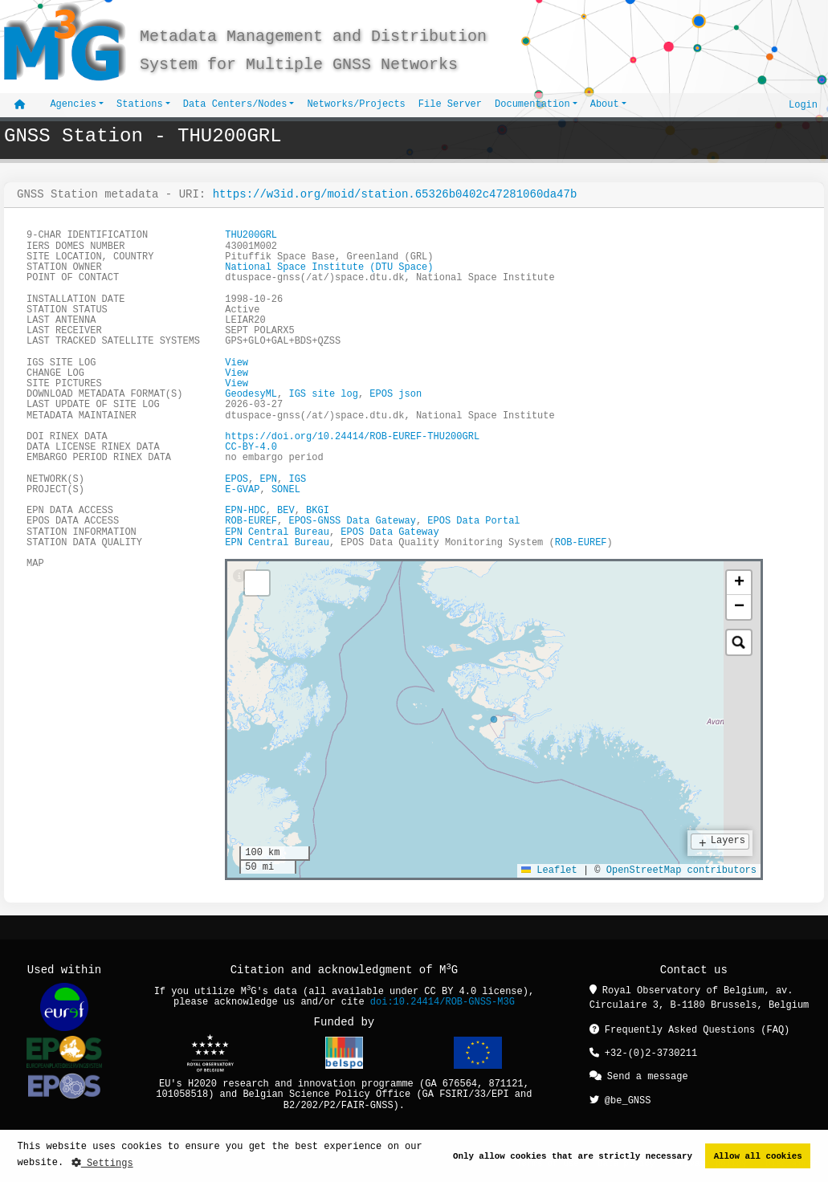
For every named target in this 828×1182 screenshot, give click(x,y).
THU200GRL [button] (251, 236)
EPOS (236, 480)
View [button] (236, 363)
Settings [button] (102, 1163)
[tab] (239, 577)
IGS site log (322, 394)
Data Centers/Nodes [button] (235, 105)
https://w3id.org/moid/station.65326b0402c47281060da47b (395, 194)
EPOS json (395, 394)
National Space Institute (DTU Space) (329, 268)
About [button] (604, 105)
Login (803, 105)
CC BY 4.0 (450, 993)
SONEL (285, 490)
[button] (739, 583)
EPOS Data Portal (473, 522)
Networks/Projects (356, 105)
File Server (450, 105)
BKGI (317, 511)
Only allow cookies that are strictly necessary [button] (572, 1156)
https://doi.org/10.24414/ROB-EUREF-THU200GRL (352, 437)
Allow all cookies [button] (758, 1156)
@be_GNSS (620, 1099)
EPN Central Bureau (277, 533)
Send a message (638, 1076)
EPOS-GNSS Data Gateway (351, 522)
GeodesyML (251, 394)
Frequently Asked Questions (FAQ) (689, 1030)
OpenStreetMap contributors (681, 871)
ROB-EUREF (251, 522)
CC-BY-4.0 (251, 447)
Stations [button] (139, 105)
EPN (268, 480)
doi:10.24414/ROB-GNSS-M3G (442, 1003)
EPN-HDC (245, 511)
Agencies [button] (73, 105)
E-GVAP (242, 490)
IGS (297, 480)
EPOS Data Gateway (389, 533)
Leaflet (549, 871)
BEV (286, 511)
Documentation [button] (532, 105)
